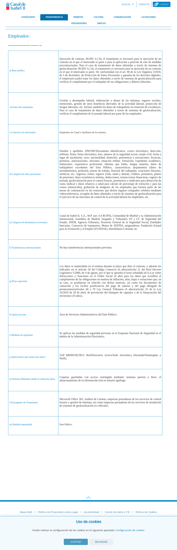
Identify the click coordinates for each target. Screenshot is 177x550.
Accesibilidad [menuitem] (91, 512)
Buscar (128, 4)
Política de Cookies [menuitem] (146, 512)
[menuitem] (28, 17)
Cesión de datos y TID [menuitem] (117, 512)
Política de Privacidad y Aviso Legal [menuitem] (58, 512)
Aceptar (76, 541)
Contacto (144, 4)
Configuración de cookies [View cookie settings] (130, 530)
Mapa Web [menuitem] (26, 512)
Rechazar (101, 541)
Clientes (164, 4)
